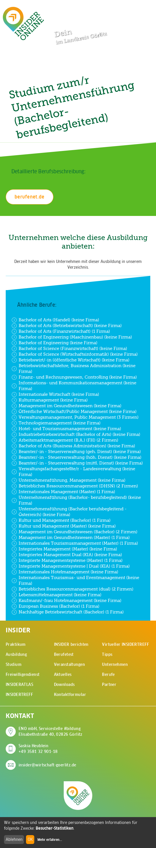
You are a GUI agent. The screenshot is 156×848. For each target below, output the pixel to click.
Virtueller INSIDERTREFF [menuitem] (125, 644)
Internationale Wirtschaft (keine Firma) (55, 394)
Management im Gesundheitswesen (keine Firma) (66, 406)
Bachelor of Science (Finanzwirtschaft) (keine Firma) (69, 348)
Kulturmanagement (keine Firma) (49, 400)
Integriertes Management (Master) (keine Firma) (64, 549)
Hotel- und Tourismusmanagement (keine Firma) (66, 429)
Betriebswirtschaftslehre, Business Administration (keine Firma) (73, 368)
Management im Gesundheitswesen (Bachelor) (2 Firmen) (74, 532)
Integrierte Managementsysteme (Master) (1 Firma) (67, 560)
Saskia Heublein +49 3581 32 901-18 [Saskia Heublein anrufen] (38, 748)
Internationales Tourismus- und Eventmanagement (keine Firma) (75, 580)
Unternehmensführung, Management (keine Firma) (68, 480)
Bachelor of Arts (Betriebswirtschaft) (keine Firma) (66, 325)
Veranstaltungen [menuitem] (69, 664)
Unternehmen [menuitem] (115, 664)
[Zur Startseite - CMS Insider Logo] (23, 23)
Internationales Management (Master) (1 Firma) (63, 492)
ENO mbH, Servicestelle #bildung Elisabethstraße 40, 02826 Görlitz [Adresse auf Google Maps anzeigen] (51, 731)
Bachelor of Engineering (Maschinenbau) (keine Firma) (71, 337)
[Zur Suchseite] (124, 11)
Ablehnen (14, 839)
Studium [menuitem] (13, 664)
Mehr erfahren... (49, 840)
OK (30, 839)
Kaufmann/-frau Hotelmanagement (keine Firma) (66, 600)
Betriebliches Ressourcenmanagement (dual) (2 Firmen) (72, 589)
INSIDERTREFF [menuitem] (19, 694)
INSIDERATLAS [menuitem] (19, 684)
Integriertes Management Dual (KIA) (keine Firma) (66, 555)
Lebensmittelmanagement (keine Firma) (56, 595)
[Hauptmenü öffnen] (141, 10)
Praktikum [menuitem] (16, 644)
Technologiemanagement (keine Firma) (56, 423)
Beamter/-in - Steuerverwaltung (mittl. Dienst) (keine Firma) (77, 463)
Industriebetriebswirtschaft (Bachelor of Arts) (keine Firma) (75, 434)
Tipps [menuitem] (107, 654)
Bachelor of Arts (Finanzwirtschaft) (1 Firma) (60, 331)
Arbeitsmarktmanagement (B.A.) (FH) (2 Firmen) (64, 440)
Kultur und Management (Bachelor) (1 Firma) (61, 520)
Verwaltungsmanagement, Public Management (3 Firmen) (75, 417)
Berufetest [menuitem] (64, 654)
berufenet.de (30, 196)
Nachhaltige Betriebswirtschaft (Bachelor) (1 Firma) (67, 612)
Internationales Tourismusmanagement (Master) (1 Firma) (74, 543)
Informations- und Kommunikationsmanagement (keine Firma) (73, 385)
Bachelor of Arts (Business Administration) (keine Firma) (73, 446)
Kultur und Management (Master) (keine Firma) (63, 526)
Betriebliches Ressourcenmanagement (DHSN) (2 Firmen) (74, 486)
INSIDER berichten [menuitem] (71, 644)
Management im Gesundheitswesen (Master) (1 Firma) (70, 537)
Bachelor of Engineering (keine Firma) (54, 343)
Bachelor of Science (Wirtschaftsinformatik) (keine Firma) (74, 354)
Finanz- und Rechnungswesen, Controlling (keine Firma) (74, 377)
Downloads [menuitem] (64, 684)
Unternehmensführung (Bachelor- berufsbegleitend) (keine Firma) (76, 500)
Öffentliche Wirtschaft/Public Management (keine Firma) (74, 411)
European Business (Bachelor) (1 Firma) (55, 606)
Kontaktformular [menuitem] (70, 694)
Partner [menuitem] (109, 684)
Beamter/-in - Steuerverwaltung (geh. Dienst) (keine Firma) (76, 452)
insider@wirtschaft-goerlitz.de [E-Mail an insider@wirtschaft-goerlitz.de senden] (47, 765)
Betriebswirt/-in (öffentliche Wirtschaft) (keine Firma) (70, 360)
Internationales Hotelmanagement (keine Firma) (64, 572)
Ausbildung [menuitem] (16, 654)
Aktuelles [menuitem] (63, 674)
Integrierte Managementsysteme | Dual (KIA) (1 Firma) (70, 566)
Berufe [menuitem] (108, 674)
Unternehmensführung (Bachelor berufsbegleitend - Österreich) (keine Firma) (69, 511)
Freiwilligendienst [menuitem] (23, 674)
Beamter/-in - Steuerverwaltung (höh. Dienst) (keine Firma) (76, 457)
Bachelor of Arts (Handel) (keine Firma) (55, 320)
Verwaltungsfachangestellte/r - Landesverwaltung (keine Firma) (73, 471)
